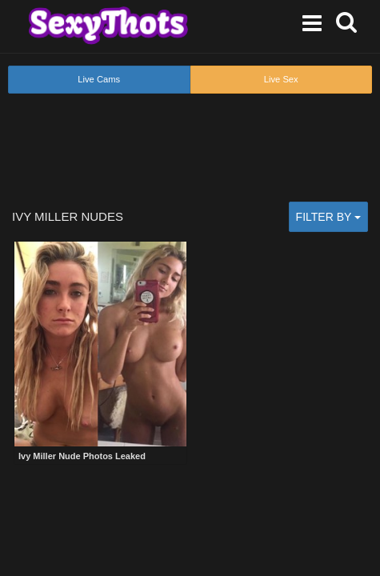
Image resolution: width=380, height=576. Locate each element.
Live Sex (281, 79)
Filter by (328, 216)
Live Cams (99, 79)
